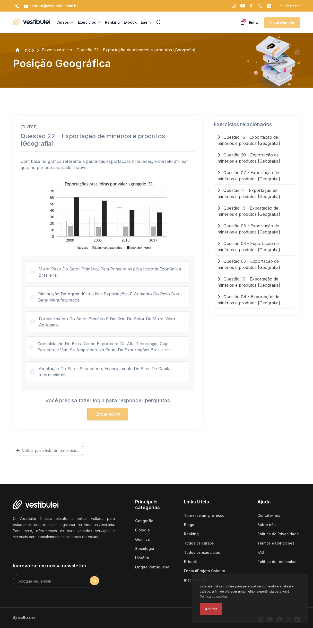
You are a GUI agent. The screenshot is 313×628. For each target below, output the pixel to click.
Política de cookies (214, 596)
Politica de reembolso (277, 561)
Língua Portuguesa (152, 567)
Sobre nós (266, 524)
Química (142, 539)
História (142, 558)
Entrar (254, 22)
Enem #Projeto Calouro (204, 571)
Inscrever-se (282, 22)
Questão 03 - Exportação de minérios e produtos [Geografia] (249, 246)
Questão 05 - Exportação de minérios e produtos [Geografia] (249, 264)
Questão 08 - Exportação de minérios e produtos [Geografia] (249, 229)
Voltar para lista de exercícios (48, 450)
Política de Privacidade (278, 534)
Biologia (142, 530)
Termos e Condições (275, 543)
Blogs (189, 524)
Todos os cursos (199, 543)
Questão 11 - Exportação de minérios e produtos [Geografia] (249, 193)
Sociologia (144, 548)
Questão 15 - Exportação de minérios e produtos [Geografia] (249, 140)
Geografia (144, 521)
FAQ (260, 552)
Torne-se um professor (205, 515)
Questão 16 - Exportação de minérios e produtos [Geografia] (249, 211)
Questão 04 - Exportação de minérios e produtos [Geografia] (249, 299)
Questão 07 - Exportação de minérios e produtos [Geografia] (249, 175)
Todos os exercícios (202, 552)
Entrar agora (107, 414)
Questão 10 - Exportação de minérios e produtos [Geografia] (249, 282)
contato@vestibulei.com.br (51, 6)
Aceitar (211, 609)
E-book (190, 561)
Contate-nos (268, 515)
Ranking (191, 534)
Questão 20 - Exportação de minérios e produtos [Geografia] (249, 158)
